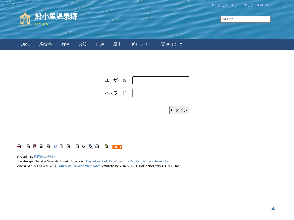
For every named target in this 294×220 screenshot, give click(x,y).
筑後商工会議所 (45, 156)
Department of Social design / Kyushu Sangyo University (127, 161)
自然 (100, 44)
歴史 (117, 44)
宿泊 (65, 44)
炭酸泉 (45, 44)
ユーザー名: (116, 80)
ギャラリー (141, 44)
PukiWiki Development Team (80, 166)
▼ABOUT (264, 5)
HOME (23, 44)
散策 (82, 44)
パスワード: (116, 93)
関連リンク (172, 44)
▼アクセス (219, 5)
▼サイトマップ (242, 5)
